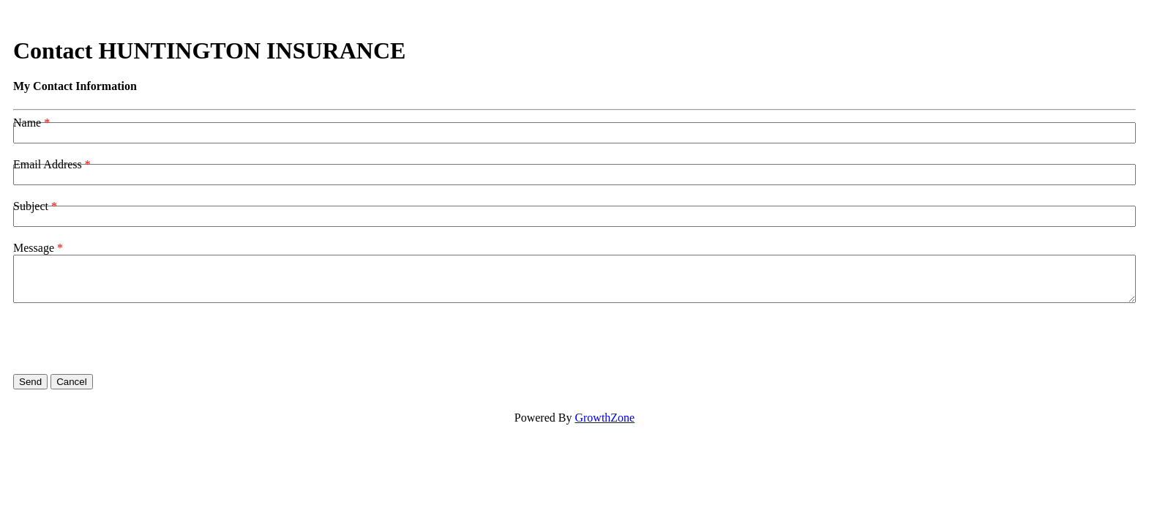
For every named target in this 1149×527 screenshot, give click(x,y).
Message (33, 248)
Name (27, 122)
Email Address (47, 164)
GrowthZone (604, 417)
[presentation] (124, 338)
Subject (30, 206)
